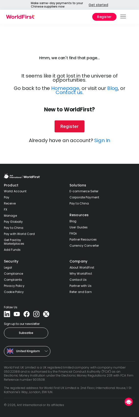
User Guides (79, 227)
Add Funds (12, 250)
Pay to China (13, 228)
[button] (123, 16)
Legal (8, 267)
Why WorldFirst (81, 274)
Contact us (69, 92)
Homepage (65, 88)
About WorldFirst (82, 267)
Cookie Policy (14, 292)
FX (5, 209)
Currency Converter (84, 245)
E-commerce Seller (84, 191)
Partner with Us (81, 286)
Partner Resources (83, 239)
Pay (6, 197)
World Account (15, 191)
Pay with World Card (19, 234)
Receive (10, 203)
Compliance (13, 274)
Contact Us (78, 280)
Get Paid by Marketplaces (14, 242)
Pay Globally (13, 222)
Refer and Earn (81, 292)
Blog (112, 88)
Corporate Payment (84, 197)
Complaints (13, 280)
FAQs (73, 233)
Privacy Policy (14, 286)
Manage (10, 215)
